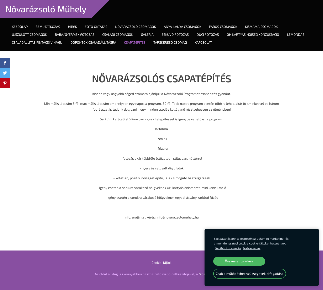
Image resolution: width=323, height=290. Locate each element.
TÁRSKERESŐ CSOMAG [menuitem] (170, 42)
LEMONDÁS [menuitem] (295, 34)
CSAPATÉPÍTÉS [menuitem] (134, 42)
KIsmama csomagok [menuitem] (261, 26)
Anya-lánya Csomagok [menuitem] (182, 26)
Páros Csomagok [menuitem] (223, 26)
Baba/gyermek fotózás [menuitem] (74, 34)
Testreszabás (251, 248)
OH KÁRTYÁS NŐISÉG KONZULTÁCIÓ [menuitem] (253, 34)
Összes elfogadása (239, 261)
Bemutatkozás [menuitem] (48, 26)
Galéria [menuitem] (147, 34)
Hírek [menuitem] (72, 26)
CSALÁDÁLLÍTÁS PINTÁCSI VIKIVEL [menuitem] (37, 42)
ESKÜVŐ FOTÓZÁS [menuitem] (175, 34)
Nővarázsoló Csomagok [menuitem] (135, 26)
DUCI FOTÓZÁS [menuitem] (208, 34)
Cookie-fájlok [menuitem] (161, 262)
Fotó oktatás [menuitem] (96, 26)
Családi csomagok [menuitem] (117, 34)
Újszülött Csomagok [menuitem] (29, 34)
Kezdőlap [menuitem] (20, 26)
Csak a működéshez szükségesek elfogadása (250, 273)
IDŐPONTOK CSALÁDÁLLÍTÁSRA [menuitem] (93, 42)
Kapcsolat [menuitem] (203, 42)
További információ (228, 248)
